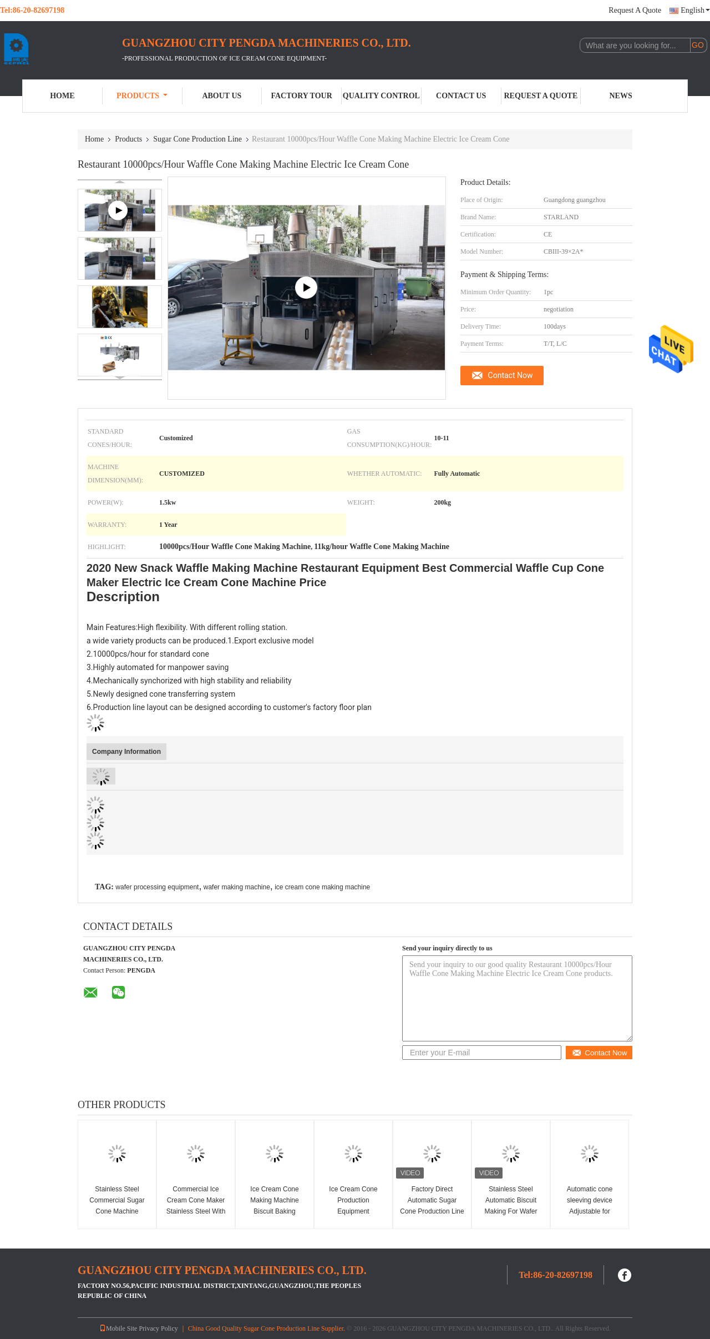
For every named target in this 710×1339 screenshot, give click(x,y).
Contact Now (510, 375)
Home (62, 96)
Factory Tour (301, 96)
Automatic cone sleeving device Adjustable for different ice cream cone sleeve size (589, 1211)
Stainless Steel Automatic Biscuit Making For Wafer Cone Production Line (510, 1205)
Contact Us (461, 96)
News (621, 96)
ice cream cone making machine (322, 887)
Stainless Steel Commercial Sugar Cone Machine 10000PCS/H (116, 1205)
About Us (221, 96)
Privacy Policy (158, 1328)
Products (142, 96)
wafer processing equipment (157, 887)
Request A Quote (634, 10)
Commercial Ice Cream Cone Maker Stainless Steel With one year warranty (196, 1205)
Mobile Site (118, 1328)
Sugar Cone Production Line (197, 139)
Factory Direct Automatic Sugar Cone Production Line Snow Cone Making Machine (432, 1211)
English (695, 10)
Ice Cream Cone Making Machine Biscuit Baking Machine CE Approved (274, 1211)
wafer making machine (237, 887)
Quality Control (381, 96)
